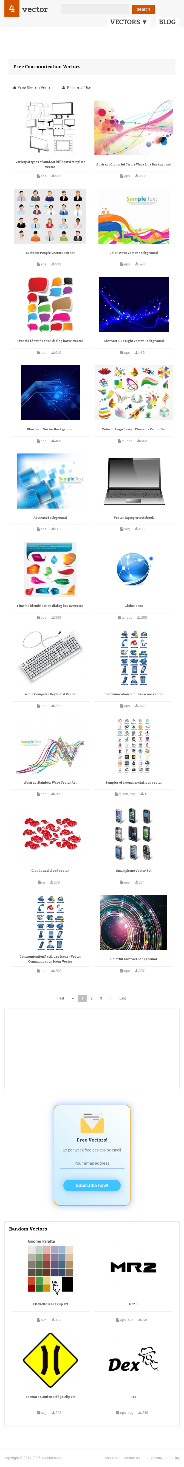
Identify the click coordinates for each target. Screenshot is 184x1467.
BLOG (167, 22)
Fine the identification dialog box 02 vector (50, 606)
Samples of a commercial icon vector (133, 782)
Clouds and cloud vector (50, 871)
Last (123, 998)
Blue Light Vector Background (50, 429)
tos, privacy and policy (162, 1458)
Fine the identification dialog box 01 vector (50, 341)
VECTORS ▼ (129, 22)
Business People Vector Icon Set (50, 253)
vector (35, 9)
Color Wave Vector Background (133, 253)
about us (111, 1458)
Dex (133, 1397)
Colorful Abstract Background (133, 959)
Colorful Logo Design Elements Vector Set (134, 429)
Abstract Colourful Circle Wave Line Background (133, 164)
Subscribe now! (92, 1185)
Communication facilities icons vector (133, 694)
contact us (131, 1458)
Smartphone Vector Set (133, 871)
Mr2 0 (133, 1304)
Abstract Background (50, 518)
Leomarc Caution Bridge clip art (50, 1397)
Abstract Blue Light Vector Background (134, 341)
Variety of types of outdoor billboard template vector (50, 164)
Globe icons (133, 606)
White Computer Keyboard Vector (50, 694)
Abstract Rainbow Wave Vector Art (50, 782)
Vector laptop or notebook (134, 518)
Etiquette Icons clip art (50, 1304)
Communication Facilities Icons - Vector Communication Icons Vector (50, 959)
